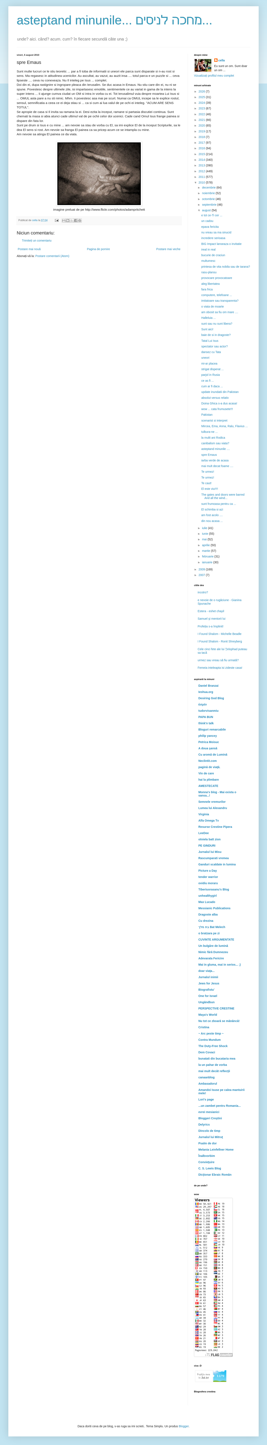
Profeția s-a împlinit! (211, 626)
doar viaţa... (206, 971)
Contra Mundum (209, 1039)
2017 (202, 142)
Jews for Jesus (208, 983)
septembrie (209, 204)
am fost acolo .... (212, 515)
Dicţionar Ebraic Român (215, 1174)
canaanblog (206, 1077)
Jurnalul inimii (208, 977)
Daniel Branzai (208, 685)
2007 (202, 575)
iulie (205, 528)
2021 (202, 120)
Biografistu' (206, 989)
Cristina (203, 1027)
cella (221, 60)
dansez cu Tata (211, 352)
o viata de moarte (212, 306)
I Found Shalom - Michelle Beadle (220, 634)
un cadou (207, 221)
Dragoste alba (208, 914)
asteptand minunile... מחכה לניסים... (115, 20)
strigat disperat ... (212, 369)
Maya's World (207, 1014)
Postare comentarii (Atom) (52, 256)
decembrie (209, 187)
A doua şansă (207, 748)
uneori (205, 357)
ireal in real (208, 249)
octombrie (208, 199)
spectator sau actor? (214, 346)
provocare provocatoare (216, 278)
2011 (202, 177)
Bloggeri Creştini (210, 1118)
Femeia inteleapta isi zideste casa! (220, 667)
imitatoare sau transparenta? (219, 300)
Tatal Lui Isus (209, 340)
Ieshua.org (205, 692)
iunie (205, 533)
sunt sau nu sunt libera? (216, 323)
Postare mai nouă (29, 249)
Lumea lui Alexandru (212, 808)
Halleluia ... (208, 317)
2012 (202, 171)
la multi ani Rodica (213, 437)
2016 (202, 148)
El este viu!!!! (209, 488)
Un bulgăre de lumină (213, 945)
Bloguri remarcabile (212, 729)
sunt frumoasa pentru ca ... (218, 503)
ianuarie (207, 562)
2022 (202, 114)
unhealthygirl (207, 895)
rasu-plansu (209, 272)
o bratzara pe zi (209, 933)
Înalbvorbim (206, 1156)
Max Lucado (206, 902)
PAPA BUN (205, 717)
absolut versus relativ (215, 397)
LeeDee (203, 833)
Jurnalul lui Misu (209, 852)
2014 (202, 159)
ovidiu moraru (208, 883)
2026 (202, 91)
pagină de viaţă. (209, 767)
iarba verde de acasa (215, 460)
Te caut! (206, 483)
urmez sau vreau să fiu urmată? (218, 660)
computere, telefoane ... (216, 295)
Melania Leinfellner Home (216, 1149)
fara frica (207, 289)
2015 (202, 154)
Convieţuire (206, 1162)
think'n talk (206, 723)
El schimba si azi (212, 509)
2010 (202, 182)
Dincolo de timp (209, 1130)
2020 (202, 125)
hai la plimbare (208, 779)
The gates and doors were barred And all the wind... (222, 496)
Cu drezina (205, 920)
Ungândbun (206, 1002)
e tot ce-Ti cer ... (211, 215)
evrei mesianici (208, 1112)
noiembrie (208, 193)
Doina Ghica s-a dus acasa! (219, 403)
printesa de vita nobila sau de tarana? (225, 266)
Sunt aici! (207, 329)
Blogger (184, 1426)
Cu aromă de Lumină (212, 754)
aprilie (206, 545)
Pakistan (207, 414)
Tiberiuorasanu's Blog (213, 889)
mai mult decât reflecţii (214, 1071)
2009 (202, 569)
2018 (202, 137)
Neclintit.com (207, 760)
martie (206, 550)
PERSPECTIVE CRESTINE (216, 1008)
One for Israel (207, 996)
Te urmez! (207, 471)
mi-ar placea (209, 363)
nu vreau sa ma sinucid (216, 232)
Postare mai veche (168, 249)
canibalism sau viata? (215, 443)
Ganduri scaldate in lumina (217, 864)
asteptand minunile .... (215, 449)
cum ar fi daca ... (212, 386)
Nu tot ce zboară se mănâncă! (219, 1021)
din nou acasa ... (212, 521)
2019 (202, 131)
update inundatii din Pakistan (220, 392)
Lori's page (206, 1099)
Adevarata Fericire (211, 958)
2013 (202, 165)
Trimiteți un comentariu (37, 240)
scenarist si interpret (214, 420)
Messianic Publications (214, 908)
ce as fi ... (207, 380)
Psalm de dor (207, 1143)
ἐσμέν (202, 704)
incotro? (203, 592)
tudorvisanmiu (208, 710)
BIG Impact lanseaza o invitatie (221, 244)
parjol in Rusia (210, 374)
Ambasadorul (207, 1083)
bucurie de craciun (213, 255)
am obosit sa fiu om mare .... (219, 312)
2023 (202, 108)
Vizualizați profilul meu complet (214, 75)
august (207, 210)
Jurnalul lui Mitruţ (210, 1137)
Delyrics (204, 1124)
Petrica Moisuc (208, 742)
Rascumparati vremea (213, 858)
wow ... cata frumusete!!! (217, 409)
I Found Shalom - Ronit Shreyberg (220, 641)
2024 (202, 102)
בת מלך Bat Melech (211, 927)
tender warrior (208, 877)
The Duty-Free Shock (213, 1046)
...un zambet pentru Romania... (219, 1105)
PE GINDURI (206, 845)
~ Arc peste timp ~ (211, 1033)
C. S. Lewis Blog (209, 1168)
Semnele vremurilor (212, 801)
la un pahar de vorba (212, 1064)
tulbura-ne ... (209, 431)
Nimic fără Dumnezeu (213, 952)
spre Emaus (209, 454)
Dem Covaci (206, 1052)
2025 (202, 97)
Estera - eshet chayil (211, 611)
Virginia (203, 814)
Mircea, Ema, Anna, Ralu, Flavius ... (224, 426)
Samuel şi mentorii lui (211, 618)
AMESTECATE (208, 786)
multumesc (208, 260)
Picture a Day (207, 870)
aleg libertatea (210, 283)
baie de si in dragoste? (216, 335)
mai (204, 539)
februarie (208, 556)
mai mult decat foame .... (217, 466)
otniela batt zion (209, 839)
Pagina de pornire (98, 249)
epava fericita (210, 226)
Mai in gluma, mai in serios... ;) (219, 964)
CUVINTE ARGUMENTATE (216, 939)
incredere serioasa (213, 238)
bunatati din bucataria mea (216, 1058)
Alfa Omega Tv (208, 820)
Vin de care (206, 773)
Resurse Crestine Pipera (215, 826)
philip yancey (207, 735)
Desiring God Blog (211, 698)
